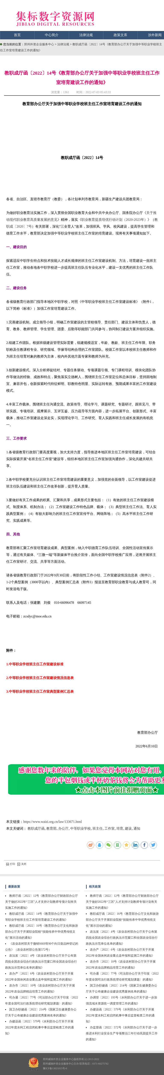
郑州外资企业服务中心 (39, 44)
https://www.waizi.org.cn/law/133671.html (52, 821)
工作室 (109, 828)
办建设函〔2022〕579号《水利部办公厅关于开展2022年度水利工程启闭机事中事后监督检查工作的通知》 (39, 1027)
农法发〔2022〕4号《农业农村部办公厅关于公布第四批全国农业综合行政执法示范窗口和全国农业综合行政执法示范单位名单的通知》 (41, 961)
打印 (10, 864)
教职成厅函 (36, 828)
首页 (17, 35)
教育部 (51, 828)
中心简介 (52, 35)
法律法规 (86, 35)
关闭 (21, 864)
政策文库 (120, 35)
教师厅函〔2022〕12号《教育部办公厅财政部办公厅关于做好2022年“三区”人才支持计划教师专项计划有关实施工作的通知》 (41, 901)
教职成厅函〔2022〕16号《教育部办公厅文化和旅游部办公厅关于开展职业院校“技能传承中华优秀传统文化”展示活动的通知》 (41, 931)
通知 (136, 828)
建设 (128, 828)
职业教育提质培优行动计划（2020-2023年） (114, 219)
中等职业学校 (80, 828)
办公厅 (63, 828)
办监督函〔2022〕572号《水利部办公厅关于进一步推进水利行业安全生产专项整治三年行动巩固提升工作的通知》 (122, 1033)
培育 (119, 828)
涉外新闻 (155, 35)
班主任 (97, 828)
